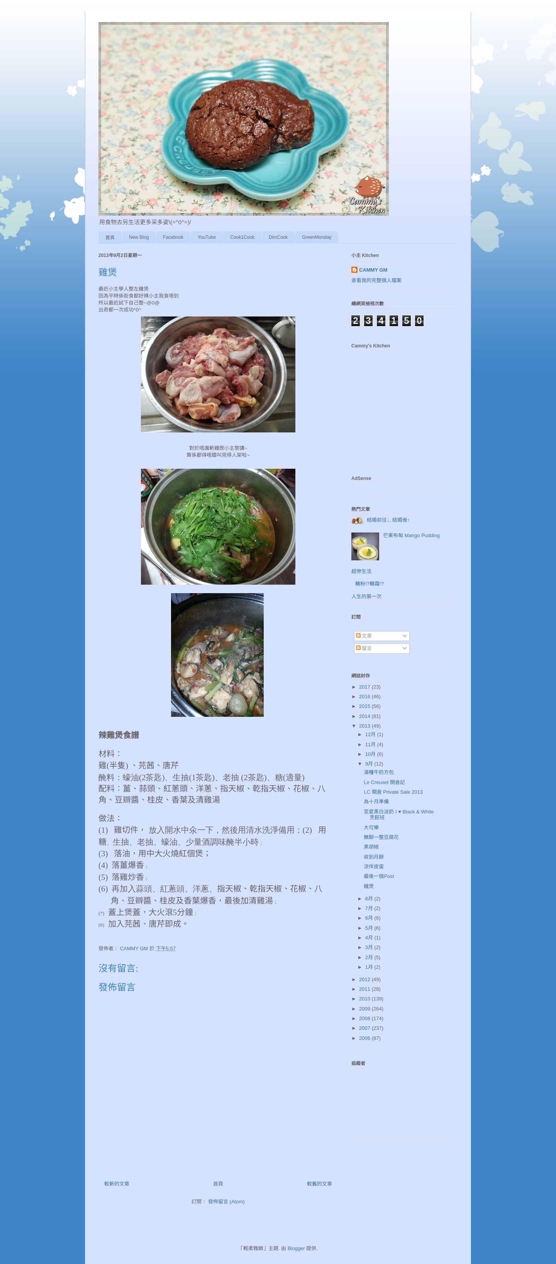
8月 (370, 899)
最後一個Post (379, 876)
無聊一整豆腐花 (381, 837)
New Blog (139, 237)
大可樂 (371, 827)
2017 (365, 687)
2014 (365, 716)
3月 (370, 947)
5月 (370, 928)
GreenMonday (316, 237)
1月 (370, 967)
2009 (365, 1009)
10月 (371, 754)
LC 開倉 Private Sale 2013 (393, 792)
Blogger (296, 1248)
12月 (371, 734)
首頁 (110, 237)
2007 (365, 1028)
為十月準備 (376, 802)
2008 (365, 1018)
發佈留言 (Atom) (226, 1201)
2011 (365, 989)
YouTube (207, 237)
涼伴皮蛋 (374, 866)
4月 (370, 938)
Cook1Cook (242, 237)
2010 (365, 999)
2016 (365, 696)
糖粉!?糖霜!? (369, 584)
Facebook (173, 237)
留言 (364, 648)
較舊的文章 (319, 1184)
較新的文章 (116, 1184)
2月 (370, 957)
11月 (371, 744)
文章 (364, 636)
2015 (365, 706)
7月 (370, 908)
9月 (370, 764)
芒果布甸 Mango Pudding (411, 535)
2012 (365, 979)
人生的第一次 (366, 596)
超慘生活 (361, 571)
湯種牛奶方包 (379, 772)
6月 (370, 918)
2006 (365, 1038)
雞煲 (369, 886)
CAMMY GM (373, 270)
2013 (365, 726)
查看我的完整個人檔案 (376, 280)
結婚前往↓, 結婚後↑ (388, 520)
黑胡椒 (371, 847)
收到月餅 (374, 857)
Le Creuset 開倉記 (384, 782)
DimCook (278, 237)
